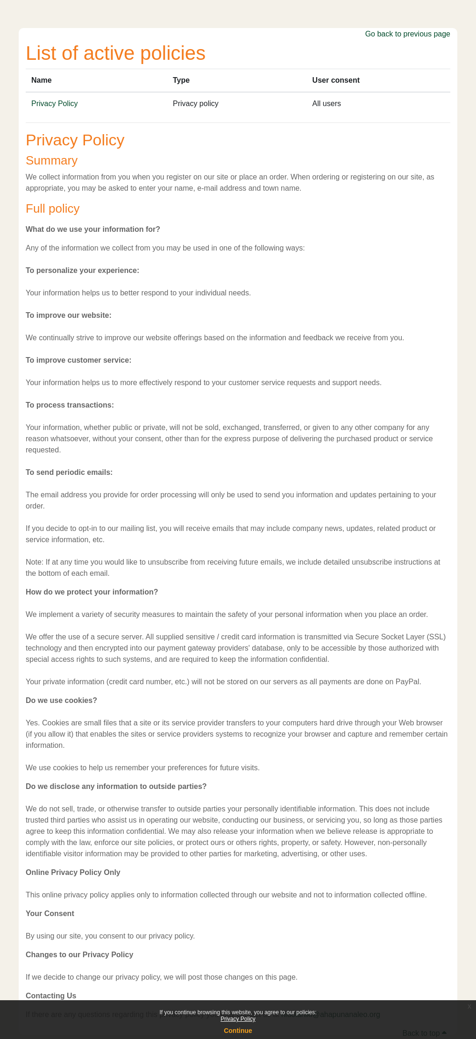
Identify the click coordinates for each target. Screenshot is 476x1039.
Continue (238, 1030)
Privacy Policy (238, 1019)
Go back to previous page (407, 34)
